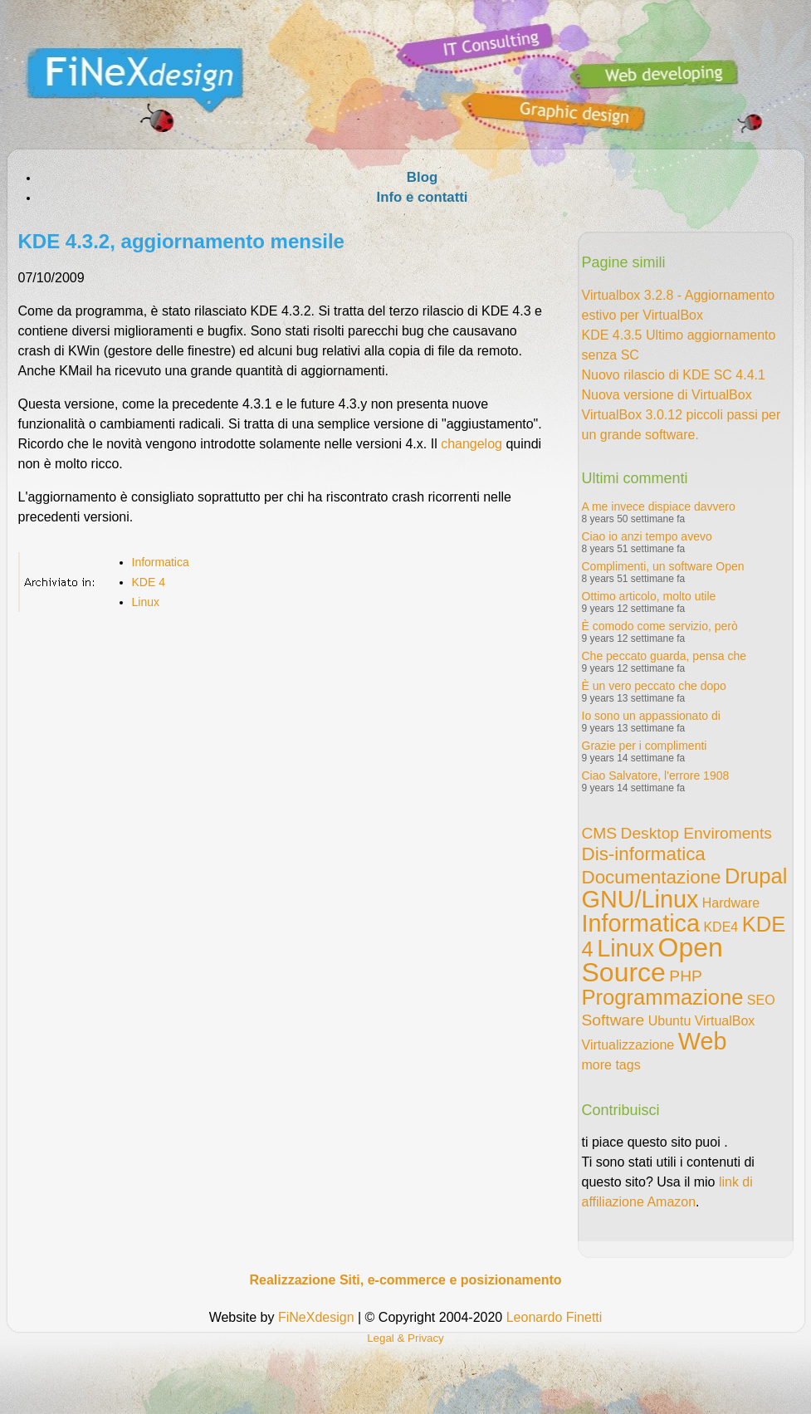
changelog (471, 444)
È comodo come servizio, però (660, 626)
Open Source (652, 959)
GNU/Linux (640, 899)
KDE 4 (148, 582)
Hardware (731, 903)
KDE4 (720, 927)
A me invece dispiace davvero (658, 506)
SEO (761, 1000)
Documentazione (651, 877)
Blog (422, 177)
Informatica (160, 562)
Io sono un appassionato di (651, 715)
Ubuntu (669, 1021)
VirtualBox (725, 1021)
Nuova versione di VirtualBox (667, 395)
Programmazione (663, 997)
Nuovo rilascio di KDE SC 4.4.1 (673, 375)
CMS (600, 833)
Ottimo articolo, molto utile (649, 596)
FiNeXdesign (316, 1317)
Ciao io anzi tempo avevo (647, 536)
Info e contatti (421, 197)
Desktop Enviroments (696, 833)
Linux (145, 602)
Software (613, 1020)
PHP (685, 976)
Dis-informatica (644, 854)
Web (702, 1041)
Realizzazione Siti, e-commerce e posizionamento (405, 1280)
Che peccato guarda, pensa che (664, 656)
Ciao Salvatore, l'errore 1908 (656, 775)
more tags (611, 1065)
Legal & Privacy (405, 1338)
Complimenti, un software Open (663, 566)
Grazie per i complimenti (644, 745)
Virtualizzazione (628, 1045)
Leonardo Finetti (554, 1317)
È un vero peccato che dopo (654, 685)
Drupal (756, 876)
